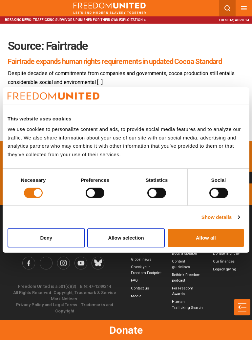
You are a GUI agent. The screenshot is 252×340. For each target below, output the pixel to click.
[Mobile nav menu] (244, 8)
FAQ (134, 280)
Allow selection (126, 238)
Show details (216, 217)
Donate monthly (226, 253)
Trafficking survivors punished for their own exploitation (88, 20)
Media (136, 296)
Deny (46, 238)
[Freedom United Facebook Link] (29, 263)
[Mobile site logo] (109, 8)
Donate (126, 330)
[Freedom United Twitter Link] (46, 263)
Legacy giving (224, 269)
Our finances (224, 261)
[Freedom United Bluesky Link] (98, 263)
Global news (141, 259)
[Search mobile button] (227, 8)
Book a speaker (184, 253)
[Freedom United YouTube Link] (80, 263)
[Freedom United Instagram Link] (63, 263)
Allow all (206, 238)
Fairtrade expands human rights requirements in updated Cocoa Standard (115, 61)
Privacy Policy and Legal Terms (46, 304)
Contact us (140, 288)
